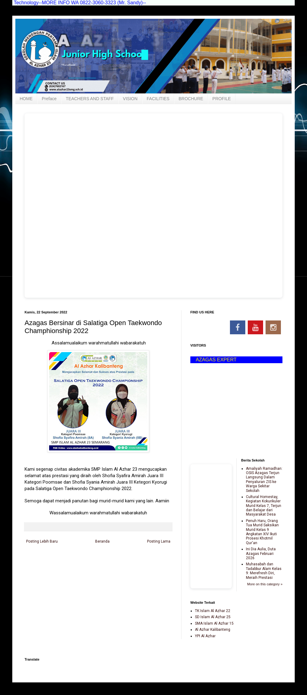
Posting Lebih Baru (42, 541)
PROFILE (221, 98)
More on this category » (264, 584)
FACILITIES (158, 98)
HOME (26, 98)
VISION (130, 98)
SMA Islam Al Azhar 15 (214, 623)
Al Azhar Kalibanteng (212, 629)
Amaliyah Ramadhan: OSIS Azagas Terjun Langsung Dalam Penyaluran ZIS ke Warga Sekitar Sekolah (264, 479)
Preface (49, 98)
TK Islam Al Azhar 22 (212, 611)
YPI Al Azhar (205, 636)
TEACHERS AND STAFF (90, 98)
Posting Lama (158, 541)
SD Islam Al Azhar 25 (213, 617)
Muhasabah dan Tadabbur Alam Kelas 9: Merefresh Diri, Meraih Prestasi (264, 570)
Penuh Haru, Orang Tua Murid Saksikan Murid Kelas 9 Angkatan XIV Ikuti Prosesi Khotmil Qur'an (262, 532)
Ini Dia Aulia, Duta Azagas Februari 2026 (261, 553)
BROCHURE (191, 98)
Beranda (102, 541)
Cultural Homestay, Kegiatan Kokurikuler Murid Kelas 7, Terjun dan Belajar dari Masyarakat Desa (263, 506)
